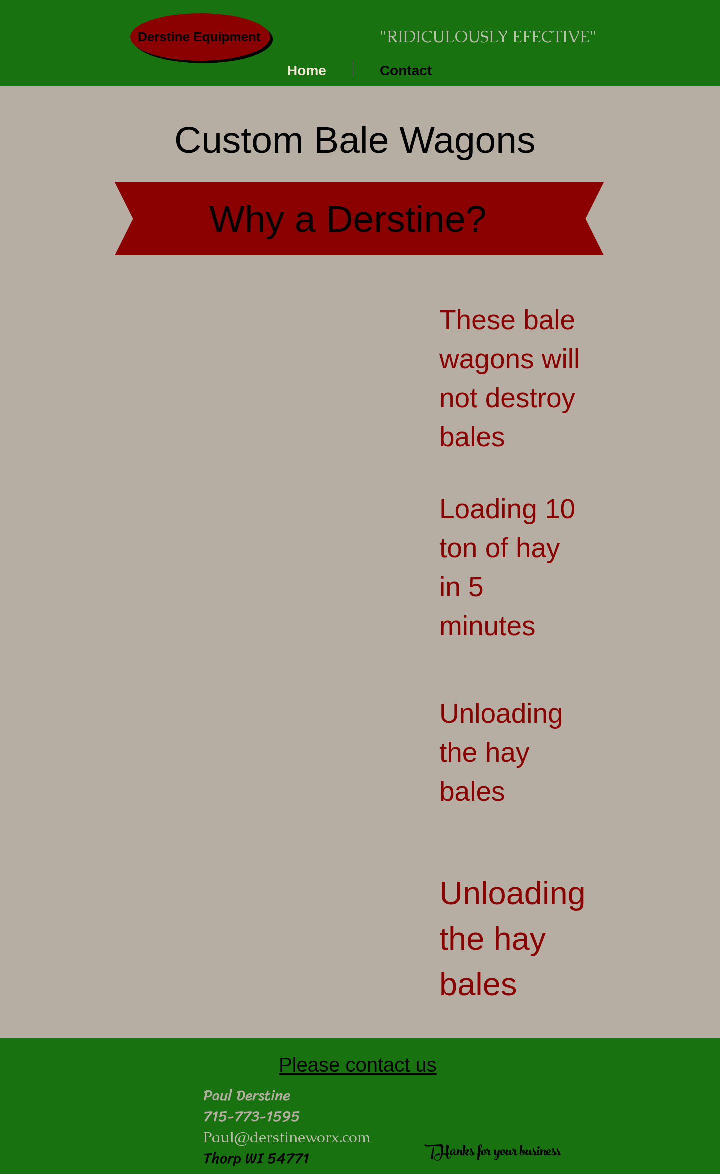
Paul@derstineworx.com (287, 1137)
